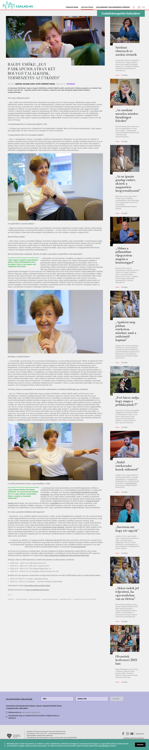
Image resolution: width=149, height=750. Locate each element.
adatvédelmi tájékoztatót (30, 712)
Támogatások (72, 7)
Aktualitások (87, 7)
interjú (11, 599)
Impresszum (140, 734)
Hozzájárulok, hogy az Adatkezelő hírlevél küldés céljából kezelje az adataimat (33, 717)
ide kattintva (104, 746)
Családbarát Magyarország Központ (113, 7)
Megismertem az (24, 712)
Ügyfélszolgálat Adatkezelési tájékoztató (40, 735)
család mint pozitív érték (85, 599)
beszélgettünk (131, 483)
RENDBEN (140, 745)
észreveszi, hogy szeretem (53, 527)
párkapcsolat (65, 599)
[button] (134, 7)
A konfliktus (55, 503)
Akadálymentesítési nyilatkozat (133, 738)
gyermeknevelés (50, 599)
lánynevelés (21, 599)
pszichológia (34, 599)
